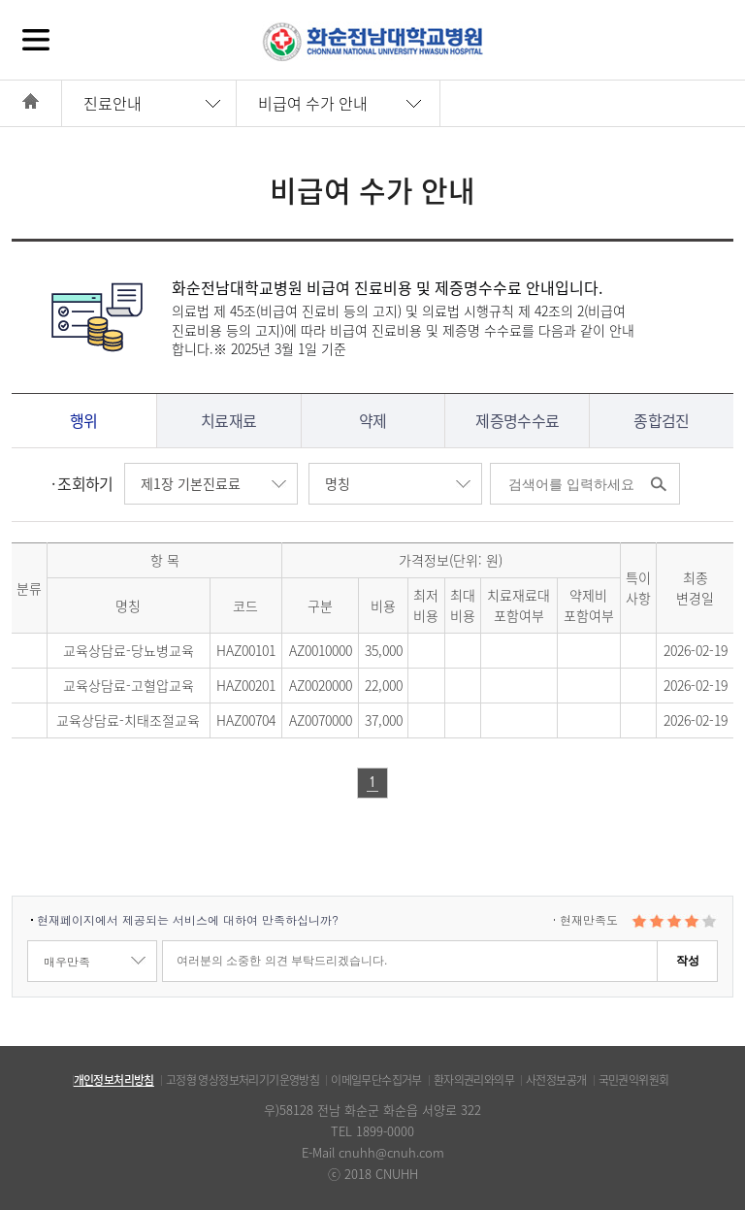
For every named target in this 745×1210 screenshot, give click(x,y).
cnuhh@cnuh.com (391, 1152)
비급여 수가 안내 (313, 102)
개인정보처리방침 (114, 1080)
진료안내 (112, 102)
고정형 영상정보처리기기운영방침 (242, 1080)
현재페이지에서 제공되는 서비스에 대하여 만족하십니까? (188, 919)
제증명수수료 (517, 420)
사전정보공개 (556, 1080)
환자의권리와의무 (474, 1080)
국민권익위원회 (634, 1080)
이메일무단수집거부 (376, 1080)
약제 (373, 420)
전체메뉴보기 (35, 39)
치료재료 (228, 420)
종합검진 (661, 420)
